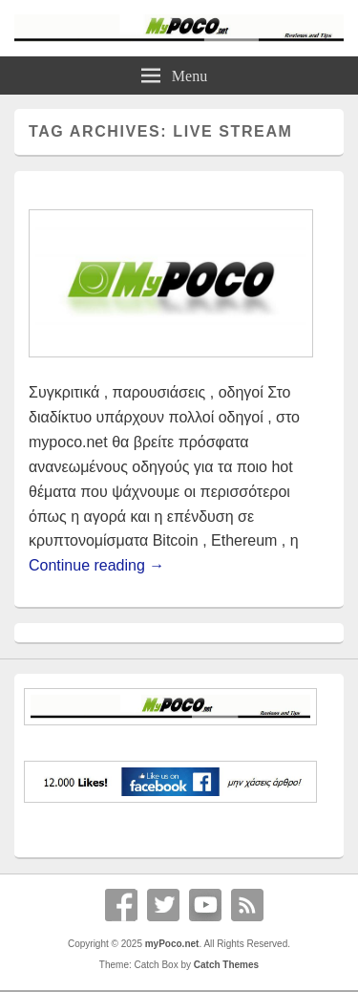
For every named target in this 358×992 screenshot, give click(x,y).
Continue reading (96, 565)
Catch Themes (226, 965)
